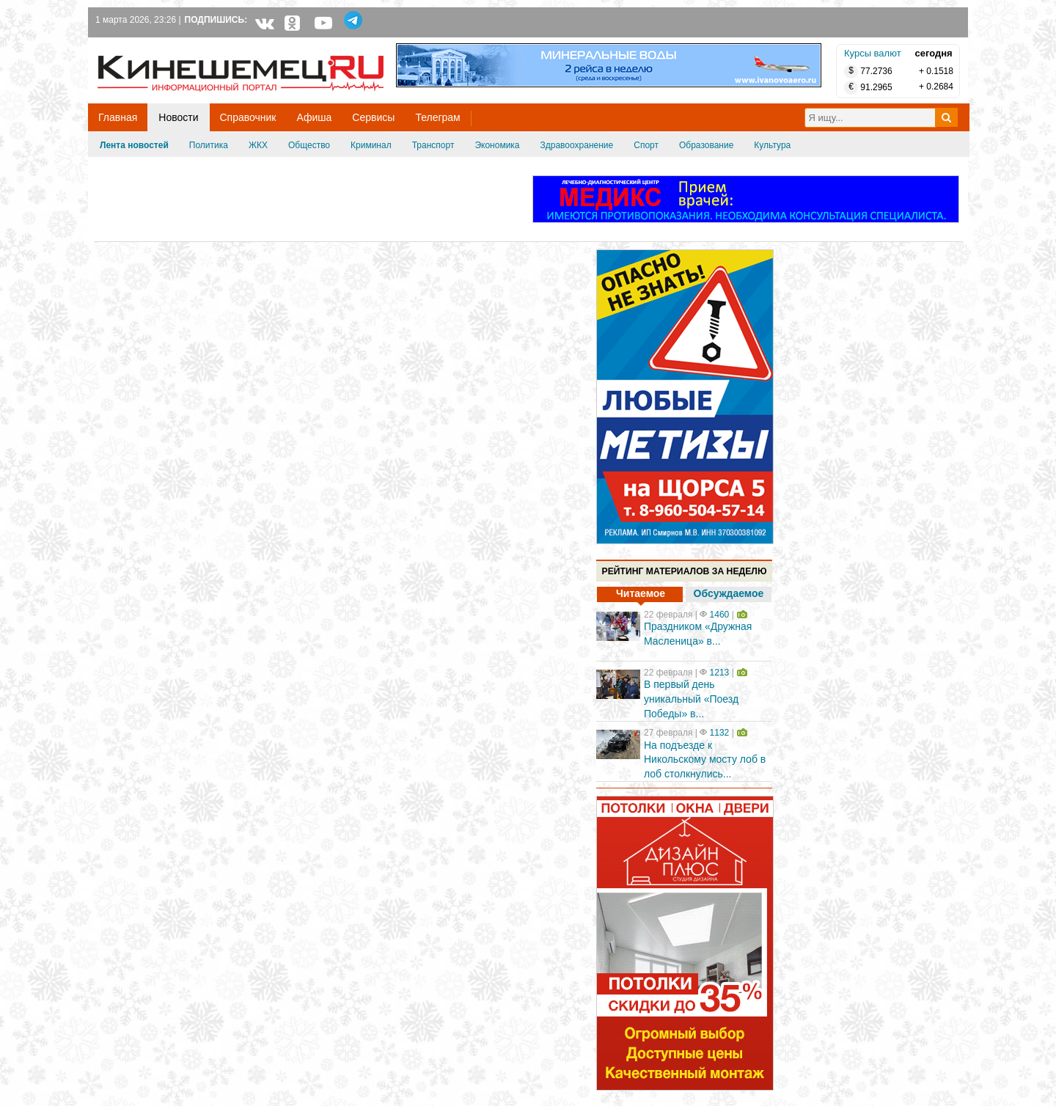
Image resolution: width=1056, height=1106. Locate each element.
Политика (208, 145)
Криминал (371, 145)
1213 (720, 672)
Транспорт (433, 145)
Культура (772, 145)
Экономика (496, 145)
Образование (706, 145)
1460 (720, 614)
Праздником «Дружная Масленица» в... (698, 633)
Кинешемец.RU (152, 45)
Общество (309, 145)
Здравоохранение (577, 145)
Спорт (646, 145)
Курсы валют (872, 53)
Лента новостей (134, 145)
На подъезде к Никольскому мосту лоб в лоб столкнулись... (705, 759)
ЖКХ (258, 145)
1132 (720, 733)
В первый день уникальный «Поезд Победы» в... (691, 698)
